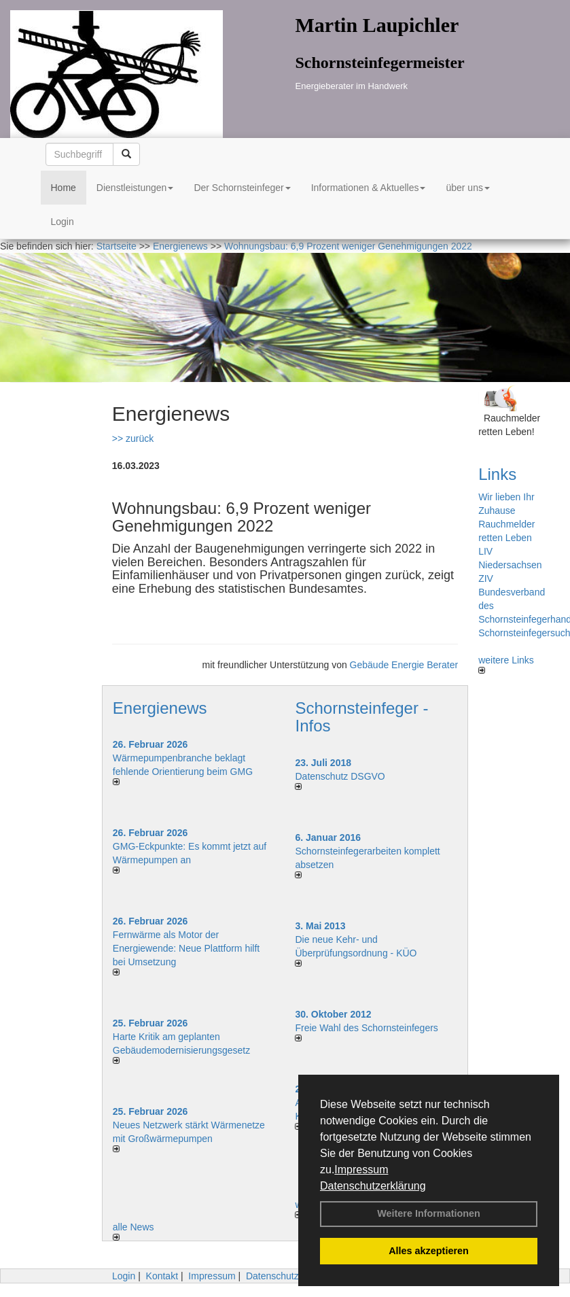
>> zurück (133, 438)
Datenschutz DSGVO (340, 776)
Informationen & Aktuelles (368, 187)
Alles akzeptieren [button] (429, 1250)
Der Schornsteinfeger (242, 187)
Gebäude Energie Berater (404, 664)
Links (497, 474)
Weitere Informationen (428, 1213)
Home (63, 187)
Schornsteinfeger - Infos (361, 717)
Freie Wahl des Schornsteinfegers (366, 1027)
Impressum (361, 1169)
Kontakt (162, 1275)
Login (62, 221)
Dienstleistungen (135, 187)
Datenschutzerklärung (373, 1186)
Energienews (160, 708)
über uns (467, 187)
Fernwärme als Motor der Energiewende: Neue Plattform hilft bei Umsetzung (186, 948)
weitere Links (506, 664)
